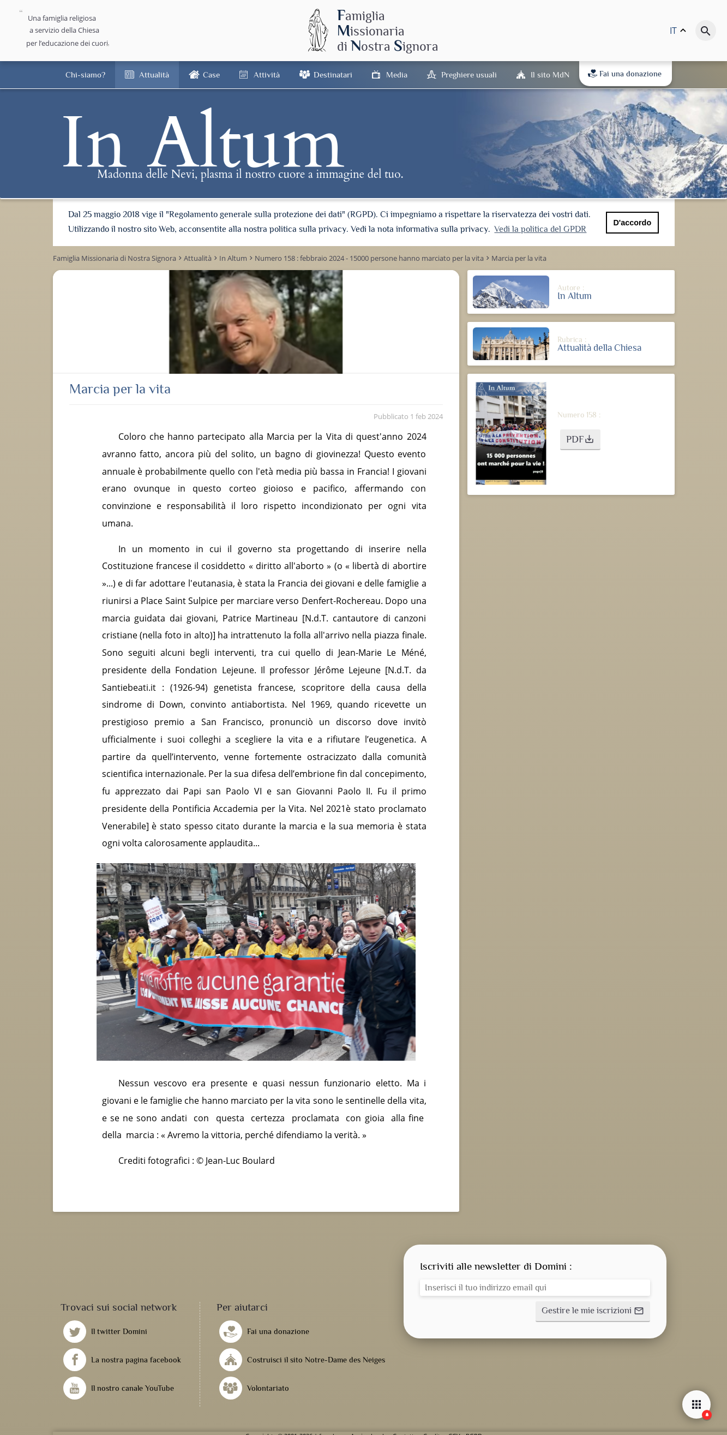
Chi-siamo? (85, 74)
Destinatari (333, 74)
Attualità (154, 74)
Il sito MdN (550, 74)
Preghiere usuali (469, 74)
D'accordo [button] (632, 222)
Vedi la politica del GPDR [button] (540, 229)
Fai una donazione (625, 73)
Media (396, 74)
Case (211, 74)
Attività (267, 74)
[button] (580, 438)
